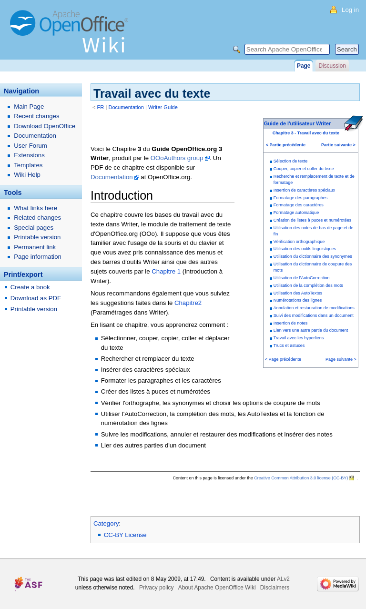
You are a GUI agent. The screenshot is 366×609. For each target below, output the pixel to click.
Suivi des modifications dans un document (314, 315)
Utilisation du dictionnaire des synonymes (313, 256)
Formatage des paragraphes (301, 197)
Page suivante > (340, 359)
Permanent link (35, 247)
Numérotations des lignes (298, 300)
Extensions (29, 155)
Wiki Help (27, 174)
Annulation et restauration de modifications (314, 307)
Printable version (37, 237)
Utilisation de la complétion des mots (308, 285)
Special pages (33, 227)
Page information (37, 256)
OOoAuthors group (177, 158)
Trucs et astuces (289, 345)
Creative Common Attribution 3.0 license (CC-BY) (301, 478)
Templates (28, 165)
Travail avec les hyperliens (299, 337)
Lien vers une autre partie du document (311, 330)
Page (303, 65)
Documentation (126, 107)
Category (106, 523)
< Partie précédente (285, 144)
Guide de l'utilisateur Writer (297, 123)
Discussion (332, 65)
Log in (350, 9)
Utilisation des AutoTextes (298, 293)
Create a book (30, 287)
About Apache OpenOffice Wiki (217, 587)
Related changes (37, 217)
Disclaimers (274, 587)
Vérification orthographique (299, 241)
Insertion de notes (291, 323)
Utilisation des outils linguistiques (305, 248)
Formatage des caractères (299, 205)
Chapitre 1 (166, 271)
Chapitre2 (188, 302)
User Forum (30, 145)
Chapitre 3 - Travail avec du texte (306, 133)
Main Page (29, 106)
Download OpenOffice (44, 126)
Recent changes (36, 116)
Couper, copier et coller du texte (304, 168)
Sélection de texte (291, 161)
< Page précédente (283, 359)
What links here (35, 208)
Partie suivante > (338, 144)
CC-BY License (125, 534)
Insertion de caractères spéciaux (305, 190)
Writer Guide (163, 107)
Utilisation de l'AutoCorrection (302, 277)
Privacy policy (156, 587)
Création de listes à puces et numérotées (313, 220)
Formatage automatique (296, 212)
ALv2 (283, 579)
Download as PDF (35, 298)
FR (100, 107)
